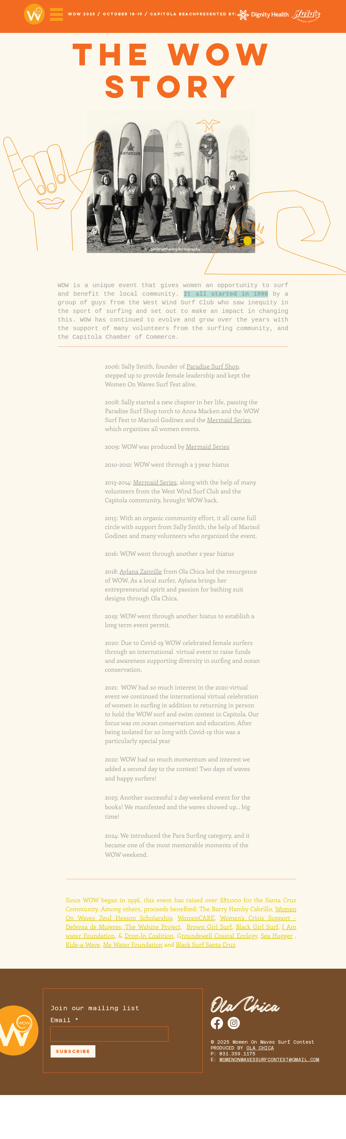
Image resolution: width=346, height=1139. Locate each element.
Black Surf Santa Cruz (206, 944)
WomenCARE (196, 917)
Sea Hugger (277, 935)
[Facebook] (217, 1023)
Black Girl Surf (257, 926)
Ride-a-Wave (83, 944)
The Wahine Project (152, 926)
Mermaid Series (229, 419)
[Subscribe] (73, 1051)
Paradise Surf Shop (212, 366)
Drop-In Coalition (149, 935)
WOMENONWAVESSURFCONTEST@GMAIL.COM (269, 1059)
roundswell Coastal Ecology (219, 935)
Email (60, 1020)
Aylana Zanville (141, 571)
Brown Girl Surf (209, 926)
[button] (56, 14)
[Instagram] (234, 1023)
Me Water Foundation (133, 944)
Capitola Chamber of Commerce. (125, 337)
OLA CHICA (260, 1047)
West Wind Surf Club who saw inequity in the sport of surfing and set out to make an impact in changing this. (173, 311)
